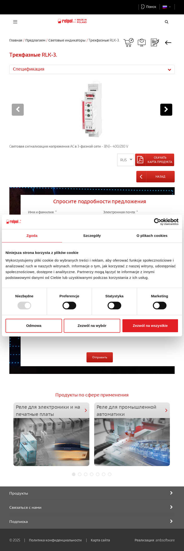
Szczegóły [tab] (92, 236)
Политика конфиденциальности (55, 540)
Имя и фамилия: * (42, 212)
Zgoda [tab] (32, 236)
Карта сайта (100, 540)
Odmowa (33, 325)
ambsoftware (165, 540)
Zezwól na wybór (92, 325)
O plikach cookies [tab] (152, 236)
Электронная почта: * (120, 212)
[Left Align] (154, 160)
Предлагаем (35, 40)
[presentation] (64, 339)
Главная (15, 40)
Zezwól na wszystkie (150, 325)
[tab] (92, 69)
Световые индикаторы (67, 40)
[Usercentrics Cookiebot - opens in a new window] (157, 221)
